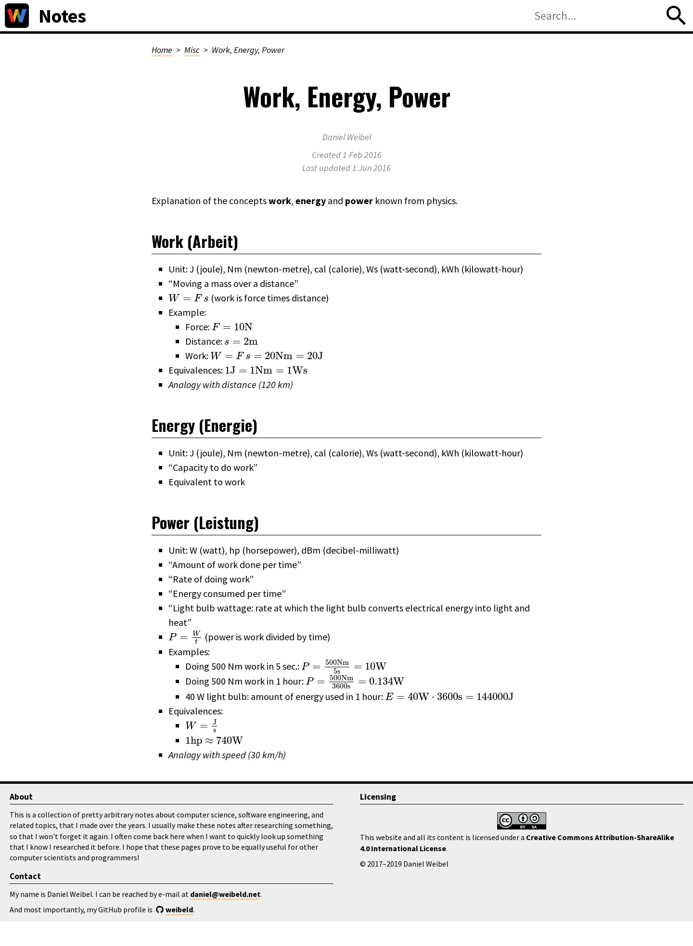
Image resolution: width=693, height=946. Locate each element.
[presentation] (188, 298)
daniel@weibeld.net (225, 894)
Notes (62, 16)
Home (162, 49)
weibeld (179, 909)
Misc (192, 49)
